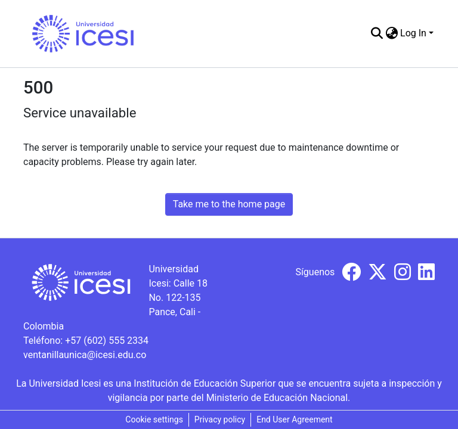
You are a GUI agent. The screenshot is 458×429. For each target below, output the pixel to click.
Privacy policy (219, 419)
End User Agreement (294, 419)
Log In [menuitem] (413, 33)
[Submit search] (376, 33)
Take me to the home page (229, 204)
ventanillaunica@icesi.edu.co (84, 354)
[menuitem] (391, 33)
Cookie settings (154, 419)
